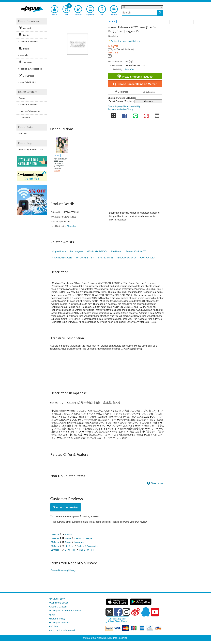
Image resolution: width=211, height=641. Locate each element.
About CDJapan (58, 606)
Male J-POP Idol (86, 550)
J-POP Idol (70, 550)
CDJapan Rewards (60, 622)
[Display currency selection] (110, 56)
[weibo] (135, 612)
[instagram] (126, 612)
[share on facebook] (124, 115)
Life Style (69, 546)
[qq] (145, 612)
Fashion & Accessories (87, 546)
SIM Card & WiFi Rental (62, 630)
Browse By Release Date (31, 149)
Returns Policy (57, 618)
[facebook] (118, 612)
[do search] (160, 13)
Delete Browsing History (63, 570)
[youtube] (155, 612)
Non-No (23, 133)
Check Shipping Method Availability (124, 106)
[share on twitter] (113, 115)
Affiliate (54, 626)
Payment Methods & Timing (120, 109)
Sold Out (129, 69)
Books (68, 538)
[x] (109, 612)
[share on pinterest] (146, 115)
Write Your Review (65, 507)
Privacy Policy (57, 598)
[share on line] (135, 115)
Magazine (79, 542)
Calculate (148, 101)
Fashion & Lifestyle (83, 538)
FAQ (52, 614)
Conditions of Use (59, 602)
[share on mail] (156, 115)
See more (157, 483)
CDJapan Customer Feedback (65, 610)
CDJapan (55, 534)
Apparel (68, 534)
